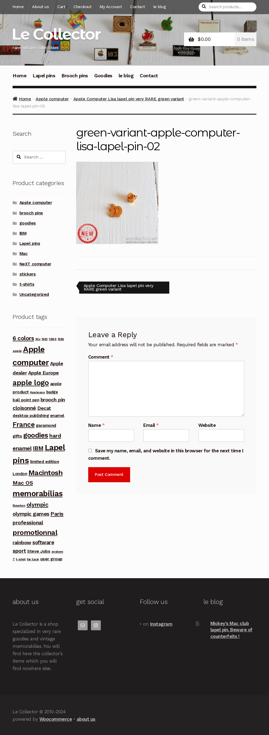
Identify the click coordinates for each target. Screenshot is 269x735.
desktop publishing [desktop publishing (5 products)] (31, 415)
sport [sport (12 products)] (19, 551)
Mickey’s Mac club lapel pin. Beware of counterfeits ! (231, 630)
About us (40, 6)
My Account (111, 6)
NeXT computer (35, 264)
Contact (137, 6)
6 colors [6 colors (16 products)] (23, 338)
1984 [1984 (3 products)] (52, 339)
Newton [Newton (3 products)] (19, 505)
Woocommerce (55, 719)
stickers (27, 274)
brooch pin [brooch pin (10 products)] (53, 399)
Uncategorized (34, 294)
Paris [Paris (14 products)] (57, 513)
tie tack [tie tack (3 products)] (33, 559)
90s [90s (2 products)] (38, 339)
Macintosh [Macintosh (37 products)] (45, 473)
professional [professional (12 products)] (28, 523)
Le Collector (56, 34)
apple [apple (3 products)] (17, 351)
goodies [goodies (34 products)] (35, 435)
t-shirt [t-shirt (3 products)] (21, 559)
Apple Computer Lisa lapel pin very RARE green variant (128, 98)
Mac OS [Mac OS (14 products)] (23, 482)
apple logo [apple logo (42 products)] (31, 383)
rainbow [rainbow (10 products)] (22, 542)
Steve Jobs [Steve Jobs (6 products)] (38, 551)
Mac (23, 253)
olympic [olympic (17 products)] (37, 504)
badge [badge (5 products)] (52, 392)
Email (151, 425)
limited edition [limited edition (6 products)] (44, 461)
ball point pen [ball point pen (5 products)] (26, 400)
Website (207, 425)
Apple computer (52, 98)
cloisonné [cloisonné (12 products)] (24, 408)
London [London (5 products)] (20, 473)
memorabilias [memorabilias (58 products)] (37, 493)
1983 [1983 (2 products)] (45, 339)
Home (18, 6)
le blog (159, 6)
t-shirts (26, 284)
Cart (61, 6)
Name (96, 425)
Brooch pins (74, 75)
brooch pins (31, 213)
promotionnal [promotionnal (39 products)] (35, 532)
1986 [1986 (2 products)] (61, 339)
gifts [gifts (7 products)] (17, 436)
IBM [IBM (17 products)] (38, 448)
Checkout (82, 6)
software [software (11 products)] (43, 542)
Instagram (161, 624)
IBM (23, 233)
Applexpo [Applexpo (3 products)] (37, 392)
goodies (27, 223)
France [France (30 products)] (24, 424)
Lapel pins (44, 75)
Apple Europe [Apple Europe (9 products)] (43, 373)
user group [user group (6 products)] (51, 558)
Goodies (103, 75)
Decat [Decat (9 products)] (44, 408)
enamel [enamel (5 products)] (57, 415)
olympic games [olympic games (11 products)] (31, 514)
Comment (100, 357)
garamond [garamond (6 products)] (46, 425)
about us (86, 719)
